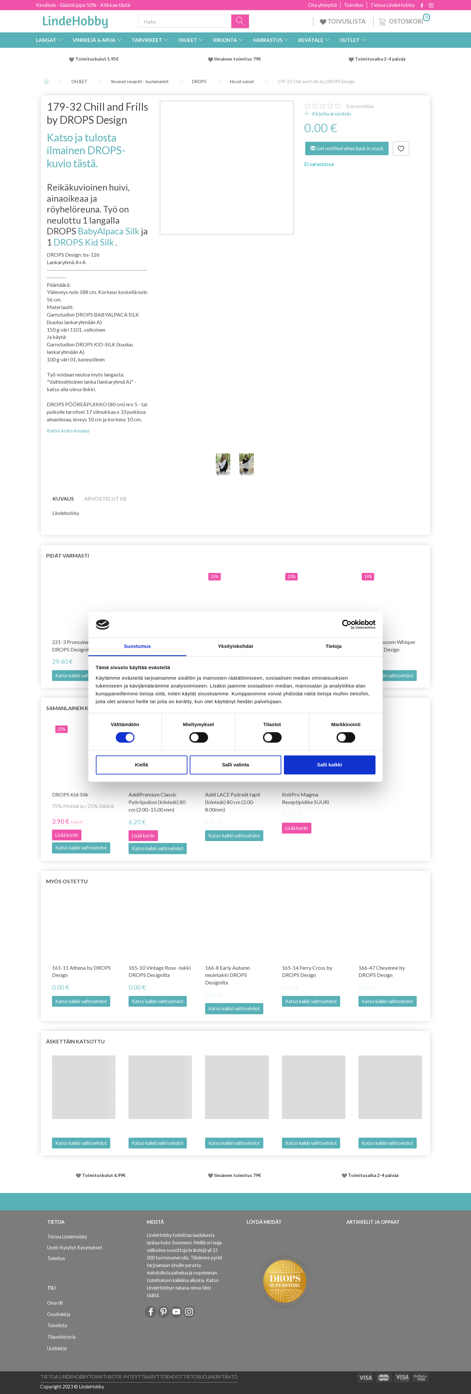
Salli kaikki (329, 764)
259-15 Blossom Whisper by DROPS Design (387, 645)
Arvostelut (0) (105, 498)
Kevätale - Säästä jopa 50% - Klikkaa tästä (83, 5)
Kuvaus (63, 498)
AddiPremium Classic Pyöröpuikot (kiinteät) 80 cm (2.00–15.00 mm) (157, 802)
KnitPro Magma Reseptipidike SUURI (305, 798)
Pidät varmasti (67, 555)
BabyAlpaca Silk (108, 231)
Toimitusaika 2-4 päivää (380, 59)
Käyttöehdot (165, 1377)
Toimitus (353, 5)
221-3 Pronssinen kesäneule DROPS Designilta (83, 645)
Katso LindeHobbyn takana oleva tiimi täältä (183, 1287)
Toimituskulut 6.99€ (104, 1175)
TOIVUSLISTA (343, 21)
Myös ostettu (67, 881)
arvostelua (360, 106)
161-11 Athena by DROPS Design (81, 971)
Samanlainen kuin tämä (80, 708)
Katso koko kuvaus (68, 430)
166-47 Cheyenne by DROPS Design (381, 971)
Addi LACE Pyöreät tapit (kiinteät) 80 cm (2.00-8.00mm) (232, 802)
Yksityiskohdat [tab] (235, 646)
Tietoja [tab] (334, 646)
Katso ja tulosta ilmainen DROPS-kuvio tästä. (86, 150)
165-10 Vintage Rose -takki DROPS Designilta (160, 971)
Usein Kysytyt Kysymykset (74, 1247)
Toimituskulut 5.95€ (97, 59)
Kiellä (141, 764)
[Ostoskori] (404, 20)
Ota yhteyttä (322, 5)
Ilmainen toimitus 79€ (238, 59)
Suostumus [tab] (137, 646)
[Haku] (240, 21)
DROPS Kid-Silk (70, 794)
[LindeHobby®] (75, 20)
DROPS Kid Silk (84, 242)
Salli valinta (235, 764)
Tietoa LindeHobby (392, 5)
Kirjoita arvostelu (331, 113)
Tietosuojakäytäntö (210, 1377)
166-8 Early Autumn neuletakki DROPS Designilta (227, 975)
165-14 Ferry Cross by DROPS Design (307, 971)
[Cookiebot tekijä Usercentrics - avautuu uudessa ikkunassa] (346, 625)
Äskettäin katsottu (75, 1041)
